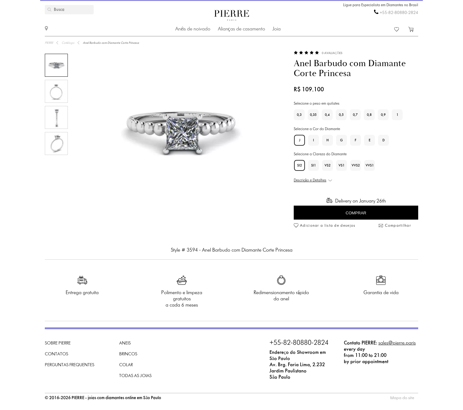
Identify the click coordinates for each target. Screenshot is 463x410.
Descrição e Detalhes (310, 180)
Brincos (128, 354)
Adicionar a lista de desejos (327, 226)
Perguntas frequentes (69, 365)
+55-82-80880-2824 (399, 13)
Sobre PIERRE (58, 343)
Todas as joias (135, 376)
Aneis (125, 343)
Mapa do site (402, 398)
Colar (126, 365)
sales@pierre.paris (397, 343)
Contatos (56, 354)
